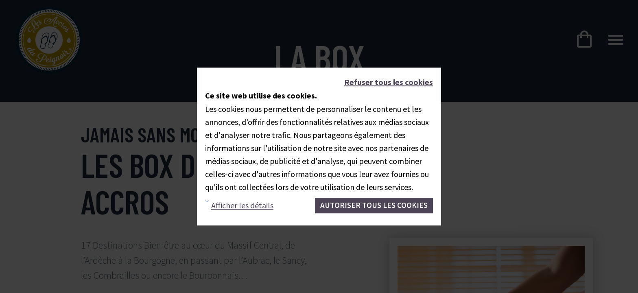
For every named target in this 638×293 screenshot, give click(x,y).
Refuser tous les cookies (388, 82)
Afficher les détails (242, 205)
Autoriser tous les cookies (374, 205)
